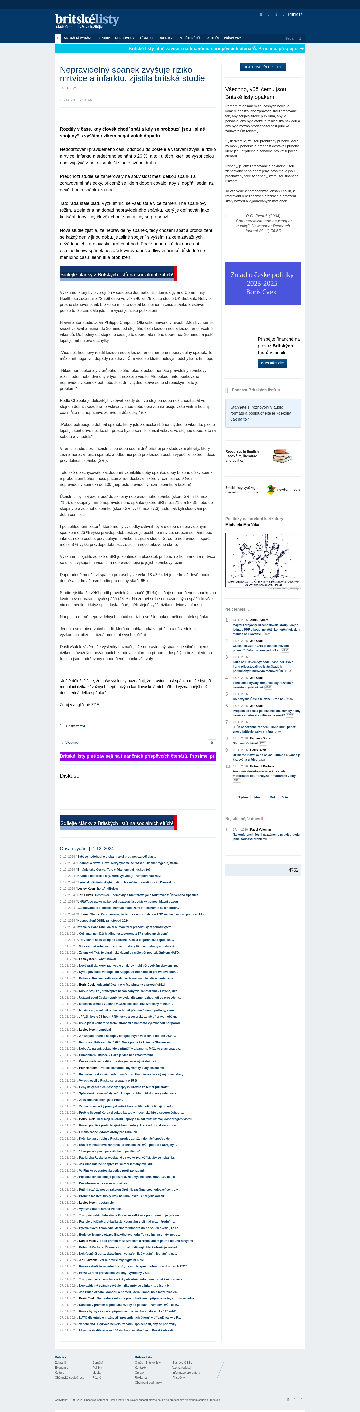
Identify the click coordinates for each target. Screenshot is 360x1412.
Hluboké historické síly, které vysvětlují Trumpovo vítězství (119, 876)
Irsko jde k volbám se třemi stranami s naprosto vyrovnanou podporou (129, 1023)
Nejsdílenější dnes (243, 819)
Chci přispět (272, 363)
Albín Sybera (259, 620)
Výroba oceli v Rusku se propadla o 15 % (108, 1080)
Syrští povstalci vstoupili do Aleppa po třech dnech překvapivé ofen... (128, 972)
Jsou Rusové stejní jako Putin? (101, 1100)
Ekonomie (61, 1367)
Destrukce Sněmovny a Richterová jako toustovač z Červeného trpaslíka (146, 895)
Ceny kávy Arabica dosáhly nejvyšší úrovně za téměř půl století (124, 1087)
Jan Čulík (257, 641)
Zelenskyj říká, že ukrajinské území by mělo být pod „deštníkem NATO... (130, 952)
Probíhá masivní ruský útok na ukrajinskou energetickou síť (122, 1196)
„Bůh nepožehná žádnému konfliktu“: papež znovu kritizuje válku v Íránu (264, 729)
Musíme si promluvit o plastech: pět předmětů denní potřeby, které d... (129, 1010)
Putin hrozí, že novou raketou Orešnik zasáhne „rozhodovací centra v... (129, 1189)
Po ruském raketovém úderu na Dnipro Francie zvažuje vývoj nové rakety (131, 1074)
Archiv (104, 38)
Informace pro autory (186, 1372)
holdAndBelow (107, 888)
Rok (273, 797)
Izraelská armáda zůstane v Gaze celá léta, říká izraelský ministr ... (126, 1004)
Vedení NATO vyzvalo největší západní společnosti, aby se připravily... (129, 1324)
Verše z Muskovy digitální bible (122, 1260)
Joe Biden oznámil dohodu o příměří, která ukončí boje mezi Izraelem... (129, 1292)
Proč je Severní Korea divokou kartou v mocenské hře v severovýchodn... (131, 1112)
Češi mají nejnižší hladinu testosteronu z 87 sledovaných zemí (123, 933)
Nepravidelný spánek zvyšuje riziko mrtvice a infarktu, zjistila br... (125, 1285)
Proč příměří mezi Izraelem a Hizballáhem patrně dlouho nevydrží (146, 1241)
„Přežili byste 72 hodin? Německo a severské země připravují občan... (129, 1016)
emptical (105, 1029)
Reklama (141, 1377)
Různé (96, 1377)
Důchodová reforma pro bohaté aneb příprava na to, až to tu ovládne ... (147, 1298)
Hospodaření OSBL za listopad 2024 (103, 920)
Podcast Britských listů (252, 390)
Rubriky (166, 38)
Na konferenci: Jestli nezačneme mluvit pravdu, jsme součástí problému (267, 837)
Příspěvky (232, 38)
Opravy (140, 1372)
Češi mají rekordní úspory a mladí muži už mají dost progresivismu (144, 1119)
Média (96, 1372)
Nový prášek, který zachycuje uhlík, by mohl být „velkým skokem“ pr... (129, 965)
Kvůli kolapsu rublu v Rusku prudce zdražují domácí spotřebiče (124, 1138)
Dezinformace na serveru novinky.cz (105, 1183)
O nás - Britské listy (148, 1362)
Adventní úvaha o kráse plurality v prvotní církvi (131, 984)
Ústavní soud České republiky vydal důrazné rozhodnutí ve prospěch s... (130, 997)
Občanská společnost (69, 1377)
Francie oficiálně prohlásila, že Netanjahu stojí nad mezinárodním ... (127, 1221)
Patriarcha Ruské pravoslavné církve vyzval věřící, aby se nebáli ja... (127, 1157)
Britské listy (90, 21)
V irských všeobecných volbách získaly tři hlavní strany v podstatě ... (128, 946)
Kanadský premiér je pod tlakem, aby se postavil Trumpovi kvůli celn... (129, 1305)
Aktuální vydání (78, 38)
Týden (243, 797)
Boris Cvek (85, 895)
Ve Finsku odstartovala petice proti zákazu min (112, 1170)
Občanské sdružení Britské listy (103, 1399)
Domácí (97, 1362)
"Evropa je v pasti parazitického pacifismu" (110, 1151)
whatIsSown (107, 959)
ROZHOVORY (124, 38)
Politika (97, 1367)
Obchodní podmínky (148, 1382)
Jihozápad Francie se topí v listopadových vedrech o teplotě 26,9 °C (127, 1036)
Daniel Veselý (88, 1241)
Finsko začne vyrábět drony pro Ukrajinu (108, 1132)
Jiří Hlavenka (88, 1260)
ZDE (95, 705)
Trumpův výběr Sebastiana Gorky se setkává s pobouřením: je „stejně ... (130, 1215)
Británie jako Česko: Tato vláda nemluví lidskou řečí (115, 869)
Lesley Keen (86, 888)
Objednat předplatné (263, 67)
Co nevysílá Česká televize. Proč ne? (263, 699)
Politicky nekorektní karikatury (255, 522)
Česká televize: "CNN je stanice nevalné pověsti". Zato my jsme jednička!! (261, 648)
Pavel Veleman (260, 829)
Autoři (213, 38)
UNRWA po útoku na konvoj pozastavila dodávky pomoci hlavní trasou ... (129, 901)
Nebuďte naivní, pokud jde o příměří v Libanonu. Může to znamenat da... (130, 1048)
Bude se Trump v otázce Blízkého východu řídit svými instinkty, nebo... (129, 1234)
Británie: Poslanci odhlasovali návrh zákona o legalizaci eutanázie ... (127, 978)
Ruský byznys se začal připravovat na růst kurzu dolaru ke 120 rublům (129, 1311)
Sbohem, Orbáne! (250, 743)
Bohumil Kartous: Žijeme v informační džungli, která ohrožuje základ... (129, 1247)
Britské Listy (265, 1366)
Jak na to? (240, 419)
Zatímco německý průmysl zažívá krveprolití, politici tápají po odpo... (128, 1106)
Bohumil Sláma (88, 914)
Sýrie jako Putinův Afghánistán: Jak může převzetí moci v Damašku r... (128, 882)
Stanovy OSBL (182, 1362)
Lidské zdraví (75, 726)
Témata (147, 38)
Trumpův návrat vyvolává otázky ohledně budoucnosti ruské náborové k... (132, 1279)
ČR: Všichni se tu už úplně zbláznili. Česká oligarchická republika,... (126, 940)
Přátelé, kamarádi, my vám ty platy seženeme (132, 1068)
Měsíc (259, 797)
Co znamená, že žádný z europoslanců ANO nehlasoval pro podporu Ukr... (153, 914)
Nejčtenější (191, 38)
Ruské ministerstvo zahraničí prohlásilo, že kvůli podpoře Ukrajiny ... (128, 1145)
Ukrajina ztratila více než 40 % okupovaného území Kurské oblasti (126, 1330)
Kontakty (141, 1367)
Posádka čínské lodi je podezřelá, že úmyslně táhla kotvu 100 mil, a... (128, 1177)
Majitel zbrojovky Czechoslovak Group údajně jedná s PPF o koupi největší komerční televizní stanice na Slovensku (266, 629)
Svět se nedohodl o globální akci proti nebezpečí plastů (117, 856)
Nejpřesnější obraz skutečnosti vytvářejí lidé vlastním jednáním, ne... (128, 1253)
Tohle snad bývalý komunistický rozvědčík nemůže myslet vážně (263, 685)
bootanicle (106, 1202)
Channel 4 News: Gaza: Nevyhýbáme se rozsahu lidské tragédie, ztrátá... (129, 863)
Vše (285, 797)
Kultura (59, 1372)
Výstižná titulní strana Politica (100, 1209)
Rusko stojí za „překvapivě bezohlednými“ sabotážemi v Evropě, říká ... (130, 991)
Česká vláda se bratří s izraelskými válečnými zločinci (117, 1061)
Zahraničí (61, 1362)
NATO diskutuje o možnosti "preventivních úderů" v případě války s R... (130, 1317)
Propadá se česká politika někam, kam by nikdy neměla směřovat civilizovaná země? (267, 713)
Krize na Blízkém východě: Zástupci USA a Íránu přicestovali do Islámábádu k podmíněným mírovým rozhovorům (263, 666)
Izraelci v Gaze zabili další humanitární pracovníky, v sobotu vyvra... (126, 927)
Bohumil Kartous (262, 766)
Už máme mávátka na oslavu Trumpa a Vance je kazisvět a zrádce (267, 757)
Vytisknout (70, 742)
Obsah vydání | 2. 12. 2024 (87, 848)
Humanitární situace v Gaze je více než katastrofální (116, 1055)
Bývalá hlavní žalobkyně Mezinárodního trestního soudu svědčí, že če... (130, 1228)
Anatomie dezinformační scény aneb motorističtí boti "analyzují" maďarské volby (264, 776)
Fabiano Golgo (260, 738)
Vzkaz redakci (181, 1367)
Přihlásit (292, 14)
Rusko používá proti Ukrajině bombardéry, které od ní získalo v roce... (128, 1125)
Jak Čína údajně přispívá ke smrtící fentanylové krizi (116, 1164)
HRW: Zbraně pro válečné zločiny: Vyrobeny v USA (115, 1273)
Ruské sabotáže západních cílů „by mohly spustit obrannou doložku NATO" (133, 1266)
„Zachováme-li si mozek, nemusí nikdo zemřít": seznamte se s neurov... (128, 908)
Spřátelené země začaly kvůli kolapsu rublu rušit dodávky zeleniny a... (129, 1093)
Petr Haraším (88, 1068)
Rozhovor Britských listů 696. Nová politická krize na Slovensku (124, 1042)
